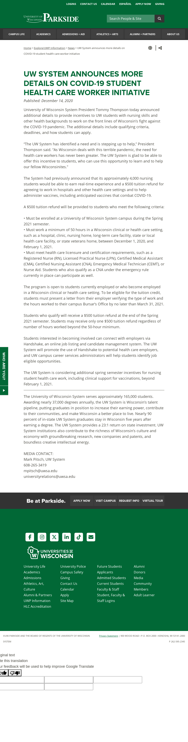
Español (125, 4)
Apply (64, 595)
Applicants (105, 572)
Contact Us (88, 4)
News (71, 48)
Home (27, 48)
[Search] (131, 18)
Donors (139, 572)
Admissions (32, 578)
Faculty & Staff (108, 589)
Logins (71, 4)
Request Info (129, 501)
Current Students (110, 583)
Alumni (139, 566)
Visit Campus (106, 501)
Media (138, 578)
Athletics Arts (107, 34)
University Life (34, 566)
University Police (73, 566)
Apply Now (143, 4)
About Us (173, 34)
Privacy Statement (108, 635)
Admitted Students (111, 578)
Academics (43, 34)
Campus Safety (71, 572)
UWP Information (37, 600)
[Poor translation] (14, 672)
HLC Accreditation (37, 606)
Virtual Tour (153, 501)
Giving (159, 4)
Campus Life (17, 34)
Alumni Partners (142, 34)
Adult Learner (144, 595)
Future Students (109, 566)
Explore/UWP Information (49, 48)
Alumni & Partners (38, 595)
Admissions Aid (73, 34)
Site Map (67, 600)
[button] (151, 48)
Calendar (108, 4)
